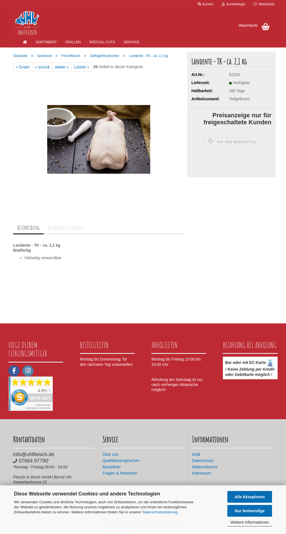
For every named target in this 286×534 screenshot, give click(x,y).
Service (131, 42)
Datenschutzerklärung (159, 512)
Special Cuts (102, 42)
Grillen (73, 42)
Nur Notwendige (249, 511)
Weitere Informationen (249, 522)
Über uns (110, 454)
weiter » (62, 67)
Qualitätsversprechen (121, 460)
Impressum (201, 473)
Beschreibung (28, 227)
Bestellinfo (112, 467)
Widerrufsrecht (204, 467)
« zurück (42, 67)
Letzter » (81, 67)
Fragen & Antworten (120, 473)
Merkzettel (264, 4)
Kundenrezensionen (65, 227)
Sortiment (46, 42)
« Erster (23, 67)
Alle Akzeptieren (250, 497)
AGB (196, 454)
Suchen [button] (205, 4)
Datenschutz (203, 460)
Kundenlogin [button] (233, 4)
